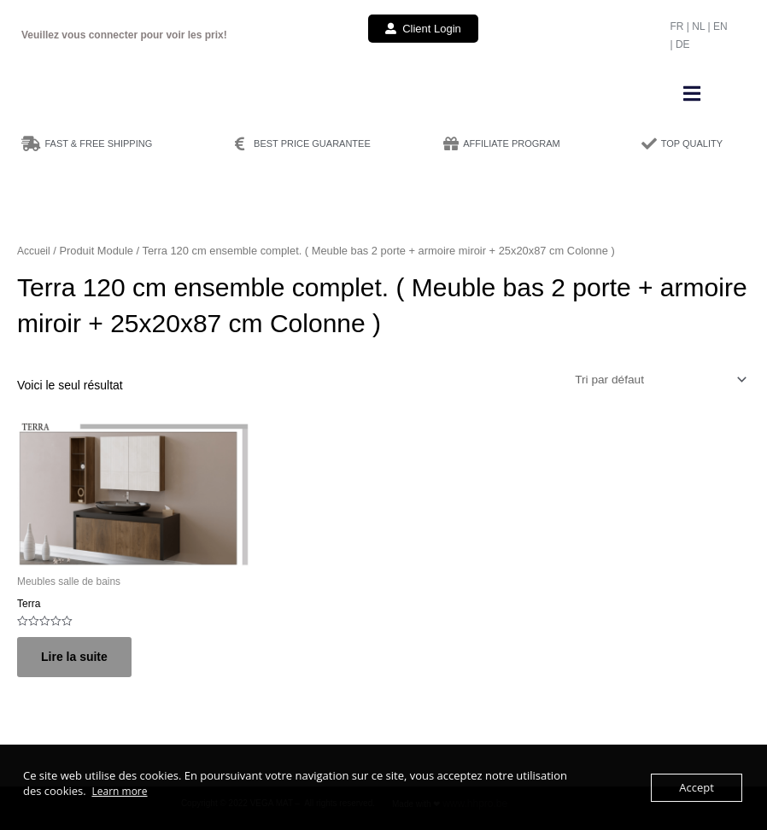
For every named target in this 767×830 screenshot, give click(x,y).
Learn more (119, 791)
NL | (702, 26)
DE (683, 44)
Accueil (33, 251)
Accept (696, 787)
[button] (692, 93)
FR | (681, 26)
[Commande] (659, 379)
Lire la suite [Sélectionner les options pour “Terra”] (74, 656)
